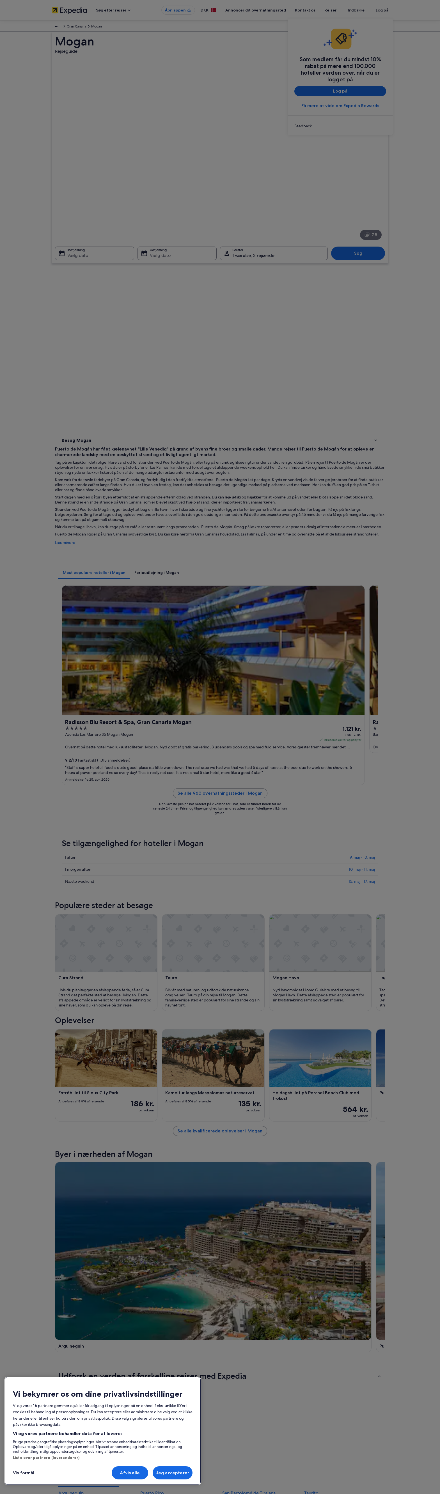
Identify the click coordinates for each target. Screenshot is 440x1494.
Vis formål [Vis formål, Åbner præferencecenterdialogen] (24, 1472)
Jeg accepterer (172, 1472)
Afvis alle (130, 1472)
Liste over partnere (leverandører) (46, 1457)
